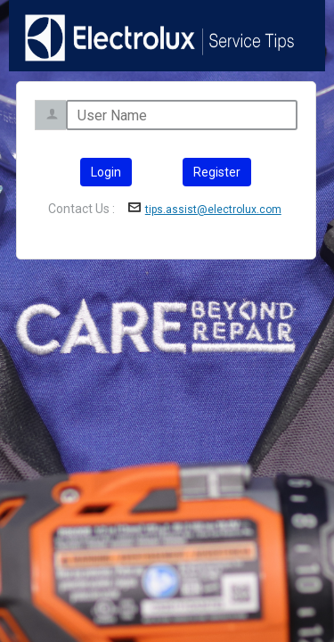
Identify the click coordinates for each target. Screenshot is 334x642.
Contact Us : (81, 209)
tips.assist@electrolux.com (213, 209)
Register (216, 172)
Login (106, 172)
